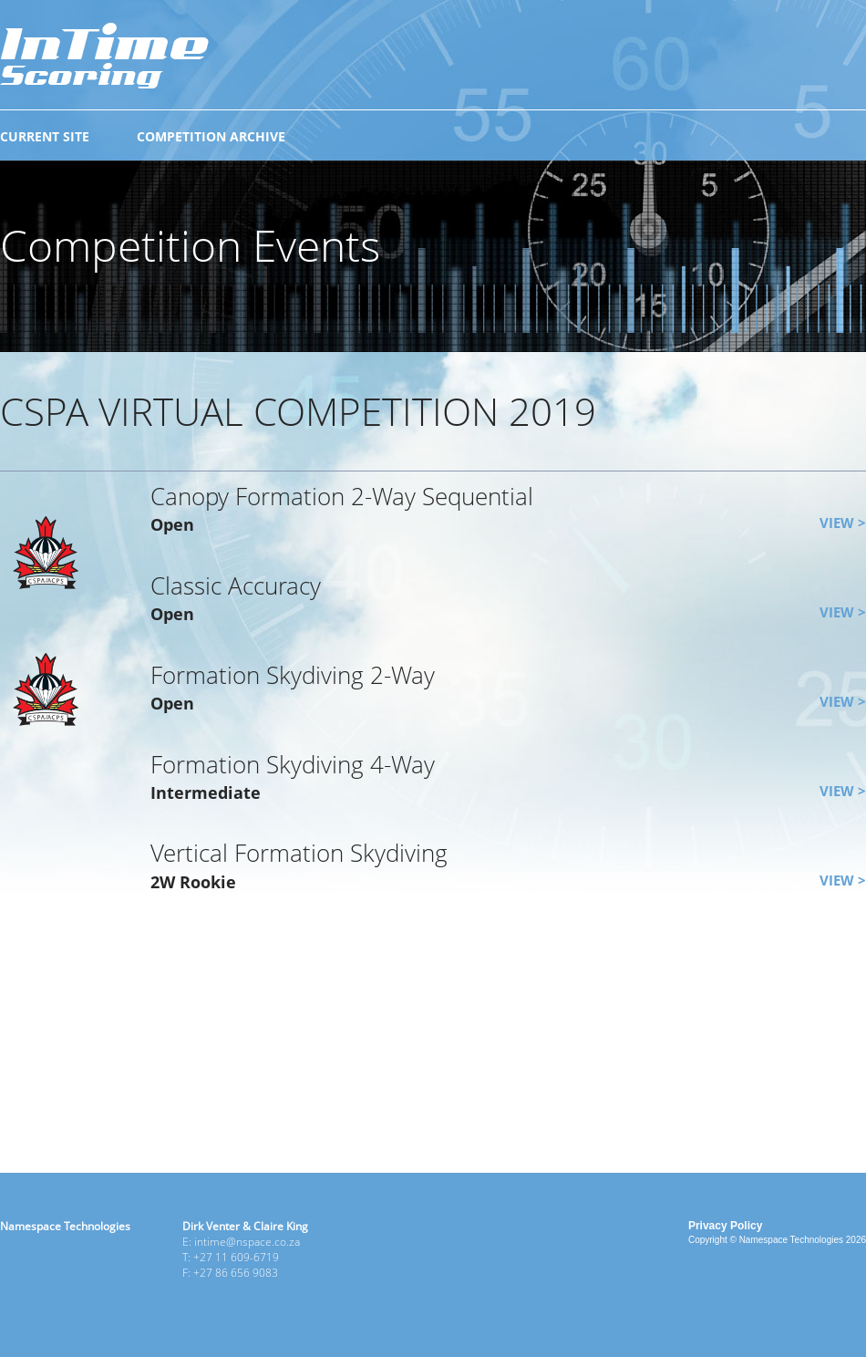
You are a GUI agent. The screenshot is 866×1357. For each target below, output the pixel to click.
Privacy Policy (725, 1225)
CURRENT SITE (44, 136)
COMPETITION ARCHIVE (211, 136)
